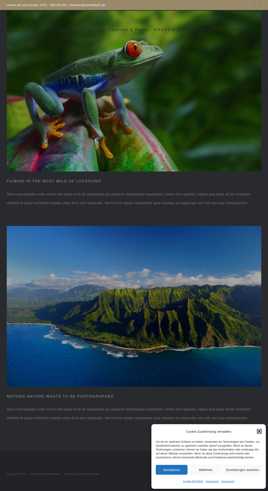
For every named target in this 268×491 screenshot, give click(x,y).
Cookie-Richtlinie (193, 481)
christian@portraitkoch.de (87, 5)
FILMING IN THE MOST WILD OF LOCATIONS (54, 181)
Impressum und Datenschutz (82, 474)
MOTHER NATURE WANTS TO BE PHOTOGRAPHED (60, 396)
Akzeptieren (171, 470)
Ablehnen (205, 470)
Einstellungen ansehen (242, 470)
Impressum (212, 481)
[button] (259, 431)
